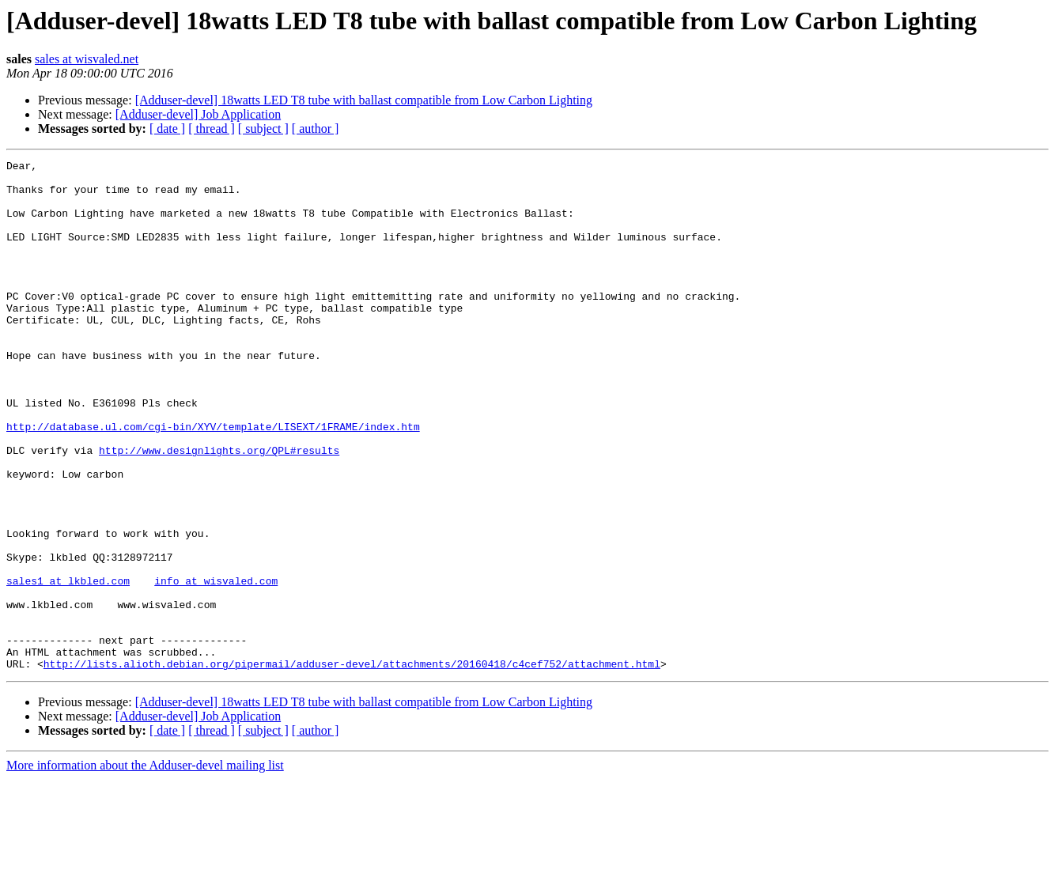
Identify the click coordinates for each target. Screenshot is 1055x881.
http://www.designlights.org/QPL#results (219, 509)
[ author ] (315, 128)
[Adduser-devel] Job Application (198, 114)
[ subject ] (263, 128)
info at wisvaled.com (216, 666)
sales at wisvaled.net (86, 59)
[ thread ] (211, 128)
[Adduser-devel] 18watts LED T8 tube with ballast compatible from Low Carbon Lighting (363, 100)
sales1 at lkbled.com (68, 666)
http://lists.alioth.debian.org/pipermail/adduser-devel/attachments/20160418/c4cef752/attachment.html (351, 765)
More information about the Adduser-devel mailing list (145, 867)
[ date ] (167, 128)
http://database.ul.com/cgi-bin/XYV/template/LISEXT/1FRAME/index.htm (213, 481)
